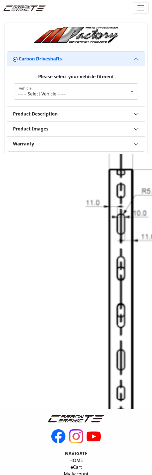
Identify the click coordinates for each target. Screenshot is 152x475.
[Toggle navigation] (141, 8)
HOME (76, 460)
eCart (76, 467)
